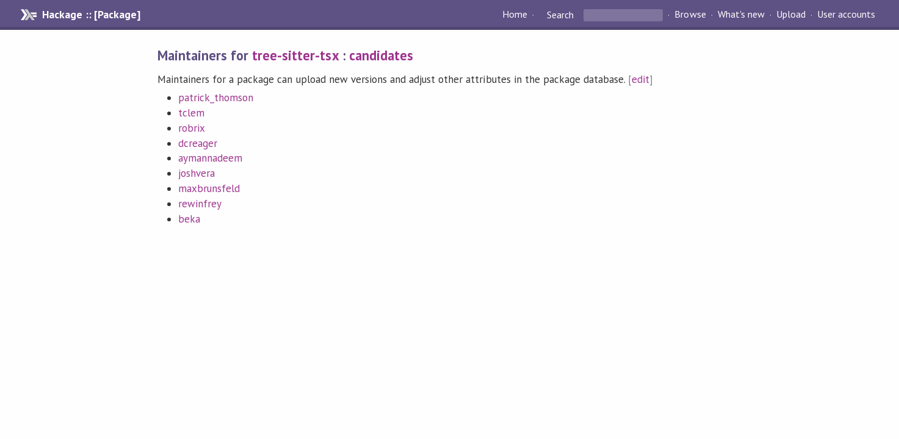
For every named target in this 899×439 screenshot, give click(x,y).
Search (560, 15)
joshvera (196, 173)
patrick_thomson (215, 97)
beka (189, 219)
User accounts (846, 15)
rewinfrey (200, 203)
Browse (690, 15)
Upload (791, 15)
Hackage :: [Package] (91, 14)
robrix (191, 128)
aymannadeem (210, 158)
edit (640, 79)
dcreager (197, 143)
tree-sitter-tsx (295, 55)
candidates (381, 55)
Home (514, 15)
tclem (191, 113)
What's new (741, 15)
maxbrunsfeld (209, 188)
